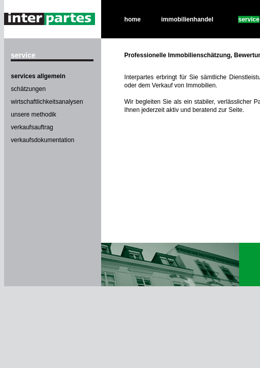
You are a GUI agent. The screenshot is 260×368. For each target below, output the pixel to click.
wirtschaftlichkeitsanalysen (47, 101)
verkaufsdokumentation (42, 140)
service (248, 19)
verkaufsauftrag (32, 127)
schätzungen (28, 89)
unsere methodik (33, 114)
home (132, 19)
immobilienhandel (187, 19)
